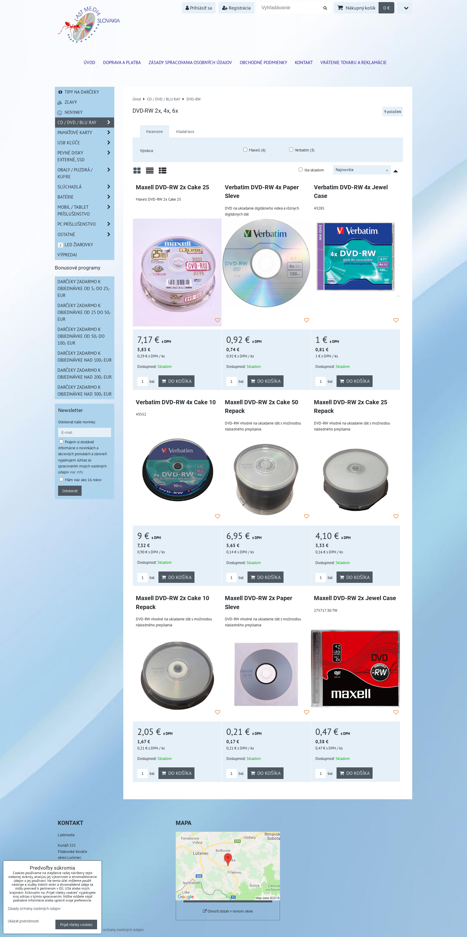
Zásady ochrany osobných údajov (117, 929)
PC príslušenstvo (85, 224)
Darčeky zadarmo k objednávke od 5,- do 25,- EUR (83, 288)
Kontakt (304, 62)
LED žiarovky (75, 244)
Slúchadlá (85, 187)
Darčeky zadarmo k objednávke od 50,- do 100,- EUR (81, 336)
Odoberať (69, 490)
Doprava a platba (122, 62)
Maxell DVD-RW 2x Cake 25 (172, 187)
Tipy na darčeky (78, 92)
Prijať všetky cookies (76, 924)
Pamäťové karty (85, 132)
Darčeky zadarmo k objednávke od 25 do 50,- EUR (84, 312)
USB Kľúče (85, 143)
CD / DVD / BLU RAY (85, 122)
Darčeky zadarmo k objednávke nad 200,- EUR (84, 373)
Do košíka (176, 381)
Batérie (85, 197)
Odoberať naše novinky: (77, 422)
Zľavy (67, 102)
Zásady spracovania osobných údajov (190, 62)
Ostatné (85, 234)
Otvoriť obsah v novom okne (228, 911)
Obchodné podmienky (263, 62)
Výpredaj (67, 255)
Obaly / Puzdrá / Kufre (85, 173)
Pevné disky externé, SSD (85, 156)
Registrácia (236, 8)
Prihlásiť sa (199, 8)
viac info (76, 472)
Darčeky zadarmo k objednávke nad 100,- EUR (84, 356)
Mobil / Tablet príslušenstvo (85, 210)
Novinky (69, 112)
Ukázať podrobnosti (23, 921)
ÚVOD (89, 62)
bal (146, 381)
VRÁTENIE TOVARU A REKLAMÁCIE (353, 62)
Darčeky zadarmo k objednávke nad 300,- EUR (84, 390)
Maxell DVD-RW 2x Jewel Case (355, 598)
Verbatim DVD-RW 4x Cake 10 (176, 402)
